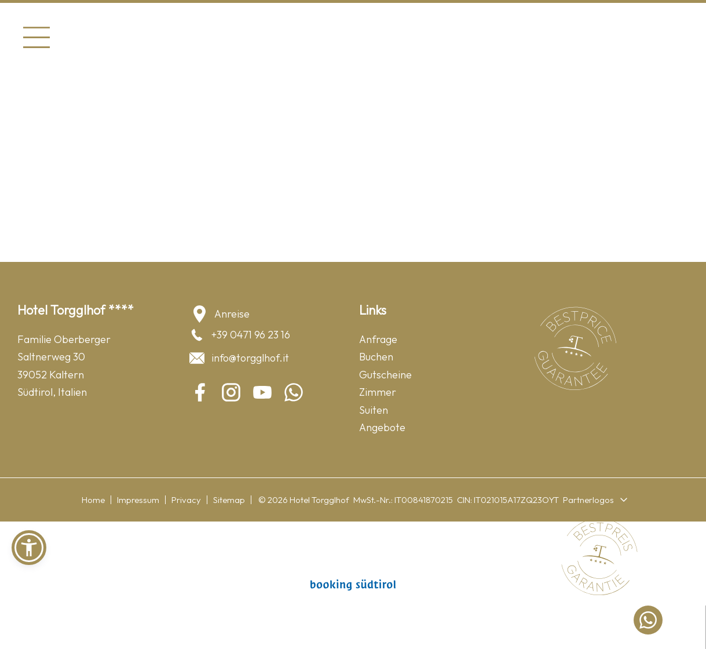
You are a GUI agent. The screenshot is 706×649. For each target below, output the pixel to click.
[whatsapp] (293, 392)
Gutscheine (385, 374)
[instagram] (231, 392)
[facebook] (199, 392)
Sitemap (229, 499)
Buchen (376, 356)
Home (93, 499)
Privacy (186, 499)
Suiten (373, 410)
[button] (28, 547)
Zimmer (377, 392)
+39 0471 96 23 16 (239, 335)
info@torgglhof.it (238, 358)
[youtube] (262, 392)
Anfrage (378, 339)
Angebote (382, 427)
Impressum (138, 499)
